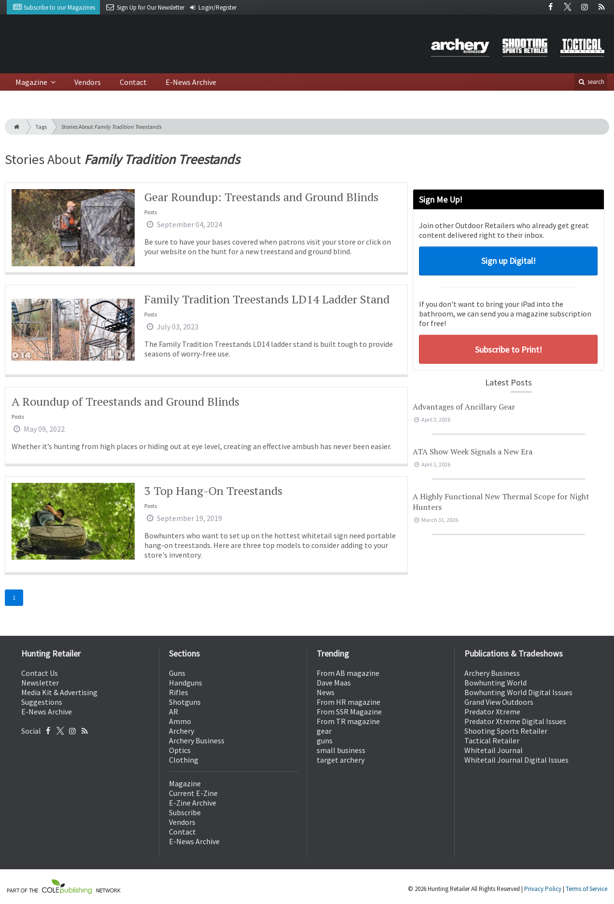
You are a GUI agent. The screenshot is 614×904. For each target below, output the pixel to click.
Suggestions (41, 702)
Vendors (87, 82)
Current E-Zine (193, 793)
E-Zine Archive (192, 803)
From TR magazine (348, 721)
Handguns (185, 682)
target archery (340, 760)
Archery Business (196, 740)
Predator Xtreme (492, 711)
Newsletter (40, 682)
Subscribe (185, 812)
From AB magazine (348, 673)
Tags (41, 126)
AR (173, 711)
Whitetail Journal (493, 750)
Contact (133, 82)
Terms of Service (586, 889)
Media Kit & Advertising (59, 692)
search (590, 82)
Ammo (180, 721)
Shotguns (185, 702)
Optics (180, 750)
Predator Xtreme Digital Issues (515, 721)
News (326, 692)
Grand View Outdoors (498, 702)
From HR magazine (348, 702)
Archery (181, 731)
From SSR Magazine (349, 711)
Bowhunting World (495, 682)
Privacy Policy (542, 889)
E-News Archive (191, 82)
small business (341, 750)
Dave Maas (334, 682)
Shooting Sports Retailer (505, 731)
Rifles (178, 692)
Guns (177, 673)
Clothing (183, 760)
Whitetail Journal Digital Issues (516, 760)
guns (325, 740)
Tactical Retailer (491, 740)
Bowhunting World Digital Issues (518, 692)
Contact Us (39, 673)
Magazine (32, 82)
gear (324, 731)
